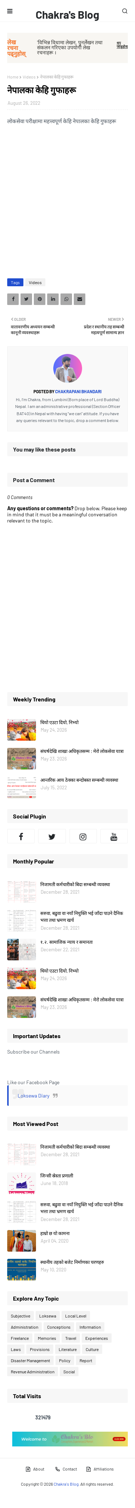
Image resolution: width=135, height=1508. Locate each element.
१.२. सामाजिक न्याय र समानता (66, 942)
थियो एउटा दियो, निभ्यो (59, 722)
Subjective (20, 1315)
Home (12, 76)
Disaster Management (30, 1360)
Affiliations (100, 1469)
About (34, 1469)
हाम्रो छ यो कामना (54, 1233)
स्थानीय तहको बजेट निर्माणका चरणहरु (72, 1262)
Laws (16, 1349)
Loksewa (47, 1315)
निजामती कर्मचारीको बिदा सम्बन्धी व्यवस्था (75, 884)
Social (69, 1371)
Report (86, 1360)
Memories (47, 1338)
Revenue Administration (32, 1371)
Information (90, 1326)
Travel (70, 1338)
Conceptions (59, 1326)
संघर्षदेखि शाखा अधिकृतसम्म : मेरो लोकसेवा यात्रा (81, 751)
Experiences (96, 1338)
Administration (24, 1326)
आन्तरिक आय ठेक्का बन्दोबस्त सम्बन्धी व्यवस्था (79, 780)
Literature (68, 1349)
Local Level (75, 1315)
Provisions (40, 1349)
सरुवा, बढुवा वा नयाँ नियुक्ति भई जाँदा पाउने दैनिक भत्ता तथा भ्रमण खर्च (81, 916)
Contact (66, 1469)
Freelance (20, 1338)
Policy (65, 1360)
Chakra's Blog (67, 14)
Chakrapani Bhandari (78, 391)
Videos (29, 76)
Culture (92, 1349)
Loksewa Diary (33, 1095)
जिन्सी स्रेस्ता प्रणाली (56, 1176)
